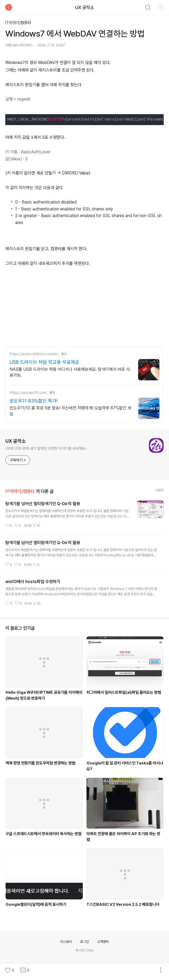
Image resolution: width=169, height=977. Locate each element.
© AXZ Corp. (85, 950)
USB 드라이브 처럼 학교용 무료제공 (44, 362)
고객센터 (103, 942)
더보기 (159, 490)
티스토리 (66, 942)
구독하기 (18, 460)
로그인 (84, 942)
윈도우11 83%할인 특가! (33, 401)
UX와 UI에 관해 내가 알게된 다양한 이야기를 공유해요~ (46, 448)
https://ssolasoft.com (28, 392)
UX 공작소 (84, 7)
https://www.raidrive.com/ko (34, 354)
